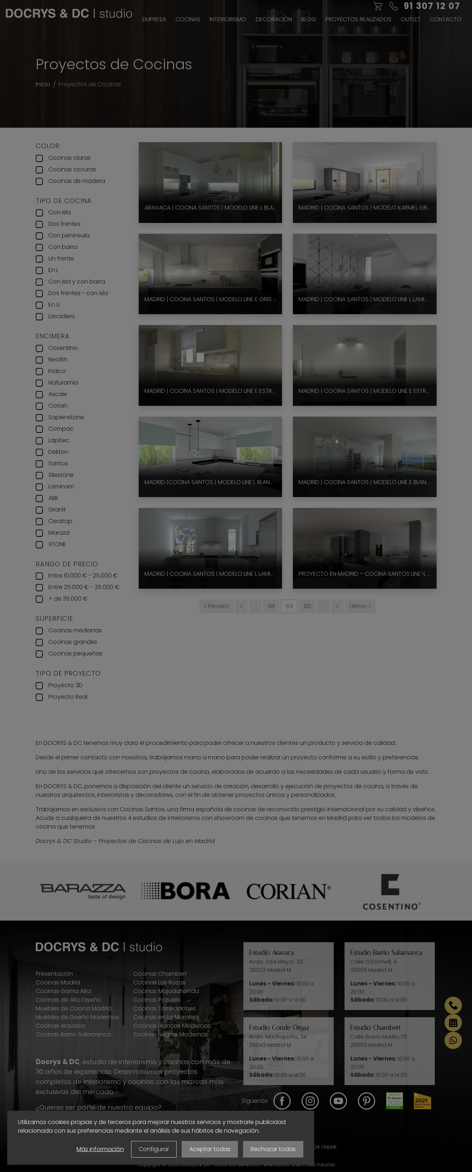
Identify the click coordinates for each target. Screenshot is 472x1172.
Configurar (154, 1149)
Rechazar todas (273, 1149)
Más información (100, 1149)
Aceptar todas (209, 1149)
